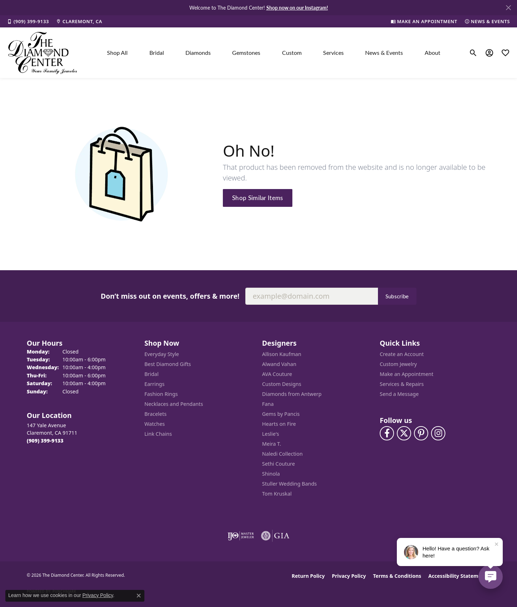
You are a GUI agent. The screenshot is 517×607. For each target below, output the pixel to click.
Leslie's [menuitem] (270, 433)
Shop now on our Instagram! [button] (297, 7)
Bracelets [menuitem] (155, 413)
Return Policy (308, 575)
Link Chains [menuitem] (158, 433)
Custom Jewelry (398, 364)
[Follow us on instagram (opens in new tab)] (438, 433)
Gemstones (246, 52)
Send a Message (399, 394)
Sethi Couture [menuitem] (278, 463)
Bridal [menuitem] (151, 374)
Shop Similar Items (257, 197)
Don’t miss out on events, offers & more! (170, 296)
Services (333, 52)
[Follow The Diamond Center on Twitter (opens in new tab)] (404, 433)
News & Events (384, 52)
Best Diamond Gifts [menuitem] (167, 364)
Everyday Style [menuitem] (161, 354)
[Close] (508, 7)
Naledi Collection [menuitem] (282, 453)
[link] (28, 21)
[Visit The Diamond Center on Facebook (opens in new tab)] (387, 433)
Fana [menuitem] (268, 404)
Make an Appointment (406, 374)
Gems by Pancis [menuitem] (281, 413)
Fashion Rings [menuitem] (161, 394)
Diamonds (198, 52)
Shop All (117, 52)
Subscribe (397, 296)
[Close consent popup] (139, 595)
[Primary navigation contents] (273, 52)
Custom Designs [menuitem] (281, 384)
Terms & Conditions (397, 575)
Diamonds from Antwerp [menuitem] (292, 394)
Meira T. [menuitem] (271, 443)
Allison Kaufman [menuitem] (281, 354)
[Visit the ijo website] (240, 536)
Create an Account (402, 354)
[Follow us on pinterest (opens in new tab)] (421, 433)
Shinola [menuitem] (271, 473)
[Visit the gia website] (275, 536)
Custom (292, 52)
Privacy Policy (349, 575)
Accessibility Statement (457, 575)
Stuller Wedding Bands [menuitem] (289, 483)
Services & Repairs (402, 384)
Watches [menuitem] (154, 423)
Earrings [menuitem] (154, 384)
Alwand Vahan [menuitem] (279, 364)
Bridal (156, 52)
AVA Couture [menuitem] (277, 374)
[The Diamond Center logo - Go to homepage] (43, 52)
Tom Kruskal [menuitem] (277, 493)
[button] (473, 53)
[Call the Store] (45, 440)
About (432, 52)
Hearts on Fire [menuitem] (279, 423)
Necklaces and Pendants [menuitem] (173, 404)
